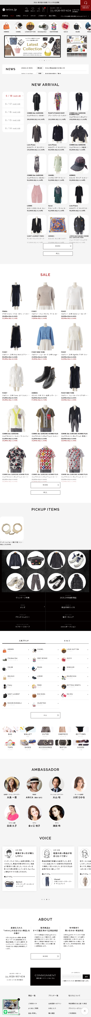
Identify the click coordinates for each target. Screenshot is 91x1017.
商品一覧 (32, 995)
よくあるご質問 (33, 1008)
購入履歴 (51, 1013)
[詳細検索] (27, 10)
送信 (86, 977)
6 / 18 (13, 95)
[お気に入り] (32, 10)
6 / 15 (13, 120)
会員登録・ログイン (54, 1003)
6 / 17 (13, 104)
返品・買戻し (53, 16)
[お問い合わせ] (85, 5)
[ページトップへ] (84, 1011)
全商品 (18, 16)
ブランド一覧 (53, 995)
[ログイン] (38, 10)
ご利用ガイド (42, 16)
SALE (12, 16)
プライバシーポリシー (76, 1008)
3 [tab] (44, 60)
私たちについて (75, 995)
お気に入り (52, 1008)
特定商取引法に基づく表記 (78, 1003)
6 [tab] (51, 60)
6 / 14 (13, 128)
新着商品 (5, 16)
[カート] (43, 10)
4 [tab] (46, 60)
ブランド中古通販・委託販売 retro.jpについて (74, 16)
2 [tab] (44, 899)
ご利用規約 (72, 1013)
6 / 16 (13, 112)
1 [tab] (39, 60)
